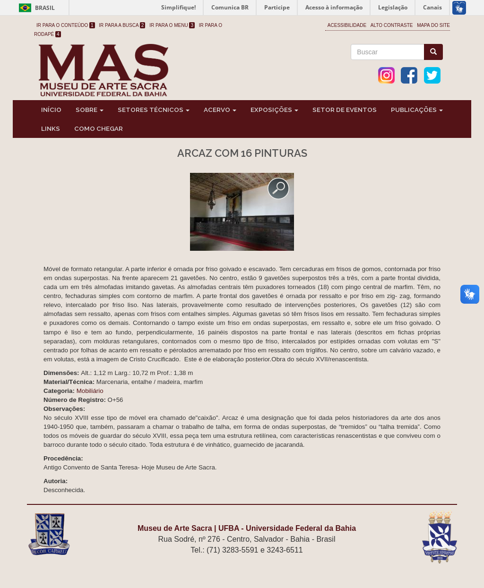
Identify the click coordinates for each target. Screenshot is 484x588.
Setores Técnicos (154, 109)
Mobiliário (90, 390)
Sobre (90, 109)
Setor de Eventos (344, 109)
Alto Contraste (392, 25)
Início (51, 109)
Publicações (417, 109)
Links (50, 128)
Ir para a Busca (122, 25)
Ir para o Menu (172, 25)
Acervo (220, 109)
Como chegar (98, 128)
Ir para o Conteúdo (65, 25)
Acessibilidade (347, 25)
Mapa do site (433, 25)
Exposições (274, 109)
